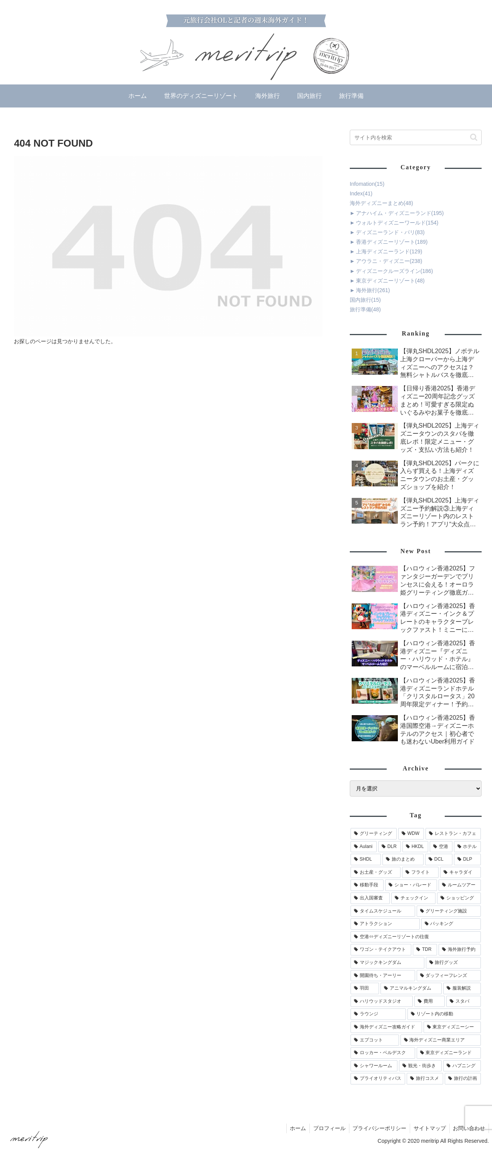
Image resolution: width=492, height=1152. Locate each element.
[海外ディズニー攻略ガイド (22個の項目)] (386, 1027)
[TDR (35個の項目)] (425, 949)
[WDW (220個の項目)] (411, 834)
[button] (473, 137)
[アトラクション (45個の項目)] (385, 924)
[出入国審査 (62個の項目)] (370, 898)
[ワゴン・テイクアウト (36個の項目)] (381, 949)
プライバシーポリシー (377, 1128)
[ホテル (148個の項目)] (467, 847)
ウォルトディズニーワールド (397, 223)
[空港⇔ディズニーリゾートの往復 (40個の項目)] (416, 937)
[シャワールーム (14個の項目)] (374, 1066)
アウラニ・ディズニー (389, 261)
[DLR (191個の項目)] (389, 847)
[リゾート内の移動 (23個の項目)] (444, 1014)
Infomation (367, 184)
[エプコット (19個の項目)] (375, 1040)
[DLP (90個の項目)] (467, 859)
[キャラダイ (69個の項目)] (460, 872)
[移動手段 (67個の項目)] (367, 885)
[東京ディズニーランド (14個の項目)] (449, 1053)
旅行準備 (365, 309)
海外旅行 (373, 290)
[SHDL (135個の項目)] (366, 859)
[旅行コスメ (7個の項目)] (425, 1078)
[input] (416, 137)
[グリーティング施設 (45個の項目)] (449, 911)
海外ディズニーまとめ (381, 203)
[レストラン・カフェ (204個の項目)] (453, 834)
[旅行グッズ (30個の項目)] (453, 963)
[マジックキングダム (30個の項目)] (387, 963)
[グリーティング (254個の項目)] (374, 834)
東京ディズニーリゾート (390, 281)
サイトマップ (428, 1128)
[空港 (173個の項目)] (441, 847)
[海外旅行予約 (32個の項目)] (460, 949)
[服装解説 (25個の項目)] (462, 988)
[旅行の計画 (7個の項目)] (463, 1078)
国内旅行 (365, 300)
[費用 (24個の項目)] (429, 1001)
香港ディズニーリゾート (392, 242)
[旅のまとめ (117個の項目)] (403, 859)
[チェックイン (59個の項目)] (413, 898)
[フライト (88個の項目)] (420, 872)
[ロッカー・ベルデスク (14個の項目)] (383, 1053)
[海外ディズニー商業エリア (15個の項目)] (441, 1040)
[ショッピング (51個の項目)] (459, 898)
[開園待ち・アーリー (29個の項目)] (383, 976)
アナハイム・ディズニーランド (400, 213)
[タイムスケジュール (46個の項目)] (383, 911)
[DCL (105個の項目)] (438, 859)
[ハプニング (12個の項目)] (462, 1066)
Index (361, 193)
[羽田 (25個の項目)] (365, 988)
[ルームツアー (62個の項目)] (460, 885)
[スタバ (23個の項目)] (463, 1001)
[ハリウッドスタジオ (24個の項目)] (382, 1001)
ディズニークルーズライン (394, 271)
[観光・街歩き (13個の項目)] (420, 1066)
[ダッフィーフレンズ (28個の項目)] (449, 976)
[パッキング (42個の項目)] (451, 924)
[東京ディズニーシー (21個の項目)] (452, 1027)
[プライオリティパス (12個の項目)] (378, 1078)
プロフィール (326, 1128)
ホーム (294, 1128)
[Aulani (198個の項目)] (364, 847)
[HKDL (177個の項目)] (415, 847)
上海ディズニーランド (389, 251)
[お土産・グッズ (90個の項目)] (376, 872)
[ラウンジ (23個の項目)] (378, 1014)
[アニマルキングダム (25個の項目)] (411, 988)
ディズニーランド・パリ (390, 232)
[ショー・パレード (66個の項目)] (411, 885)
